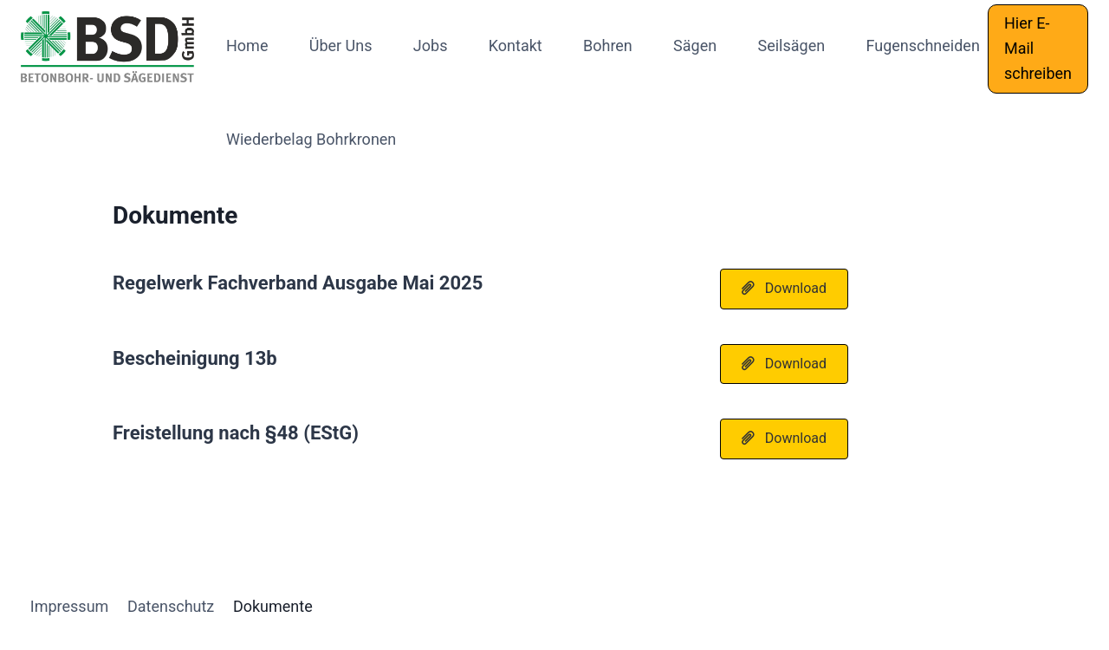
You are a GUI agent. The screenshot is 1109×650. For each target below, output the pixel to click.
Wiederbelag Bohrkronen (311, 139)
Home (247, 45)
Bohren (607, 45)
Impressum (69, 606)
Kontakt (515, 45)
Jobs (430, 45)
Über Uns (341, 45)
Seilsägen (791, 45)
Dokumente (273, 606)
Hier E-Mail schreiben (1038, 48)
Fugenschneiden (922, 45)
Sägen (695, 45)
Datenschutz (170, 606)
